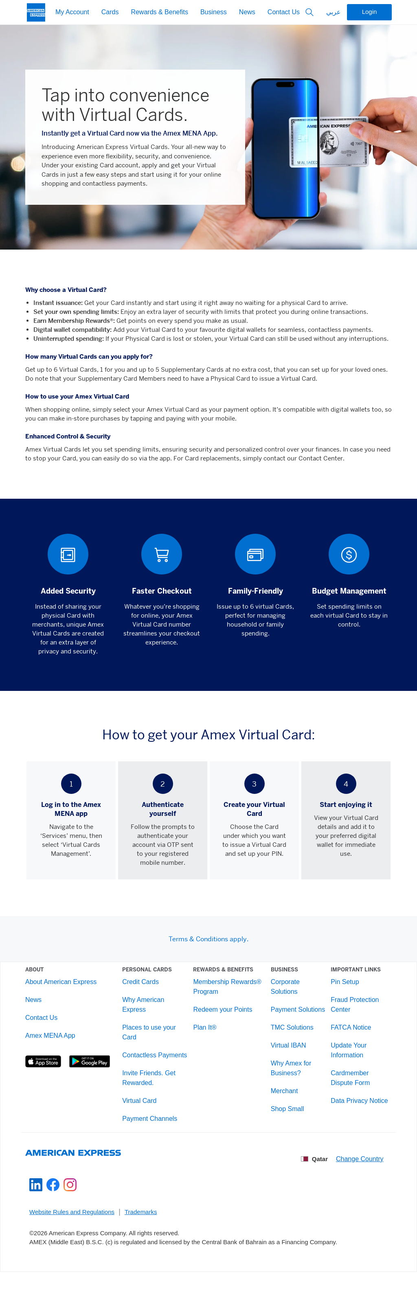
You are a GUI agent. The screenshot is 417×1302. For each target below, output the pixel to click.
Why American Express (147, 1013)
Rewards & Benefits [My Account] (159, 12)
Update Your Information (343, 1059)
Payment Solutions (281, 1023)
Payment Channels (153, 1137)
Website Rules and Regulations (71, 1238)
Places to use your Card (153, 1041)
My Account (72, 12)
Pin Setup (339, 990)
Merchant (281, 1109)
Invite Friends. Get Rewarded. (153, 1096)
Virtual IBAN (285, 1064)
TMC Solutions (289, 1046)
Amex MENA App (58, 1044)
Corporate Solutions (282, 995)
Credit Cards (144, 990)
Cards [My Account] (110, 12)
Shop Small (284, 1127)
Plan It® (205, 1036)
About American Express (69, 990)
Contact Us (284, 12)
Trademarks (141, 1238)
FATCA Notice (345, 1036)
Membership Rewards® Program (228, 995)
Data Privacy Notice (354, 1109)
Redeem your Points (223, 1018)
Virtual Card (143, 1119)
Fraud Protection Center (349, 1013)
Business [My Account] (213, 12)
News (247, 12)
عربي (333, 12)
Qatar (314, 1185)
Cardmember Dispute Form (344, 1086)
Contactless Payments (143, 1068)
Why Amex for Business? (288, 1086)
